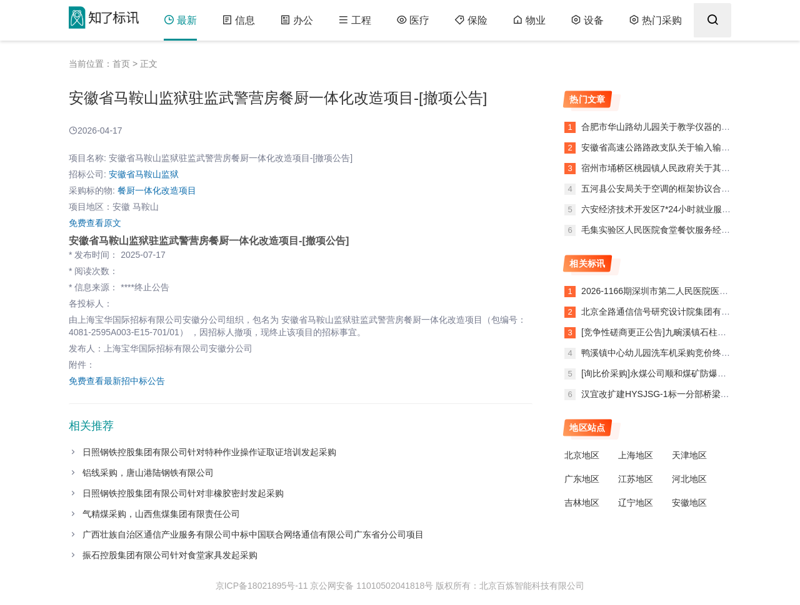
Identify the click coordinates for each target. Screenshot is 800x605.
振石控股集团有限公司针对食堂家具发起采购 (170, 555)
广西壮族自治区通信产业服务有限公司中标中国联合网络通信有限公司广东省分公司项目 (253, 534)
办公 (296, 20)
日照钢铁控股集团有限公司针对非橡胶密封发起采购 (183, 493)
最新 (180, 20)
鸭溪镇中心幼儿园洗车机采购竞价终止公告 (664, 353)
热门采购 (655, 20)
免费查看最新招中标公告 (117, 381)
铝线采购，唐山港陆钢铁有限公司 (148, 473)
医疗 (412, 20)
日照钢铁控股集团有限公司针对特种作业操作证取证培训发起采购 (209, 452)
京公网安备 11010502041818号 (371, 586)
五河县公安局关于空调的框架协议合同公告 (663, 189)
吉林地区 (581, 503)
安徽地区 (689, 503)
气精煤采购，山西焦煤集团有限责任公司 (161, 514)
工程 (354, 20)
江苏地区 (635, 479)
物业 (529, 20)
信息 (238, 20)
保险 (471, 20)
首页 (121, 64)
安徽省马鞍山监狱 (144, 174)
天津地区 (689, 455)
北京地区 (581, 455)
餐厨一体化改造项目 (157, 190)
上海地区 (635, 455)
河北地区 (689, 479)
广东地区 (581, 479)
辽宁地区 (635, 503)
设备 (587, 20)
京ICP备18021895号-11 (262, 586)
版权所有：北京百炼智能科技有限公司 (510, 586)
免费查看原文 (95, 223)
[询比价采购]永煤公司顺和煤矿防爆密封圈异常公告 (680, 373)
